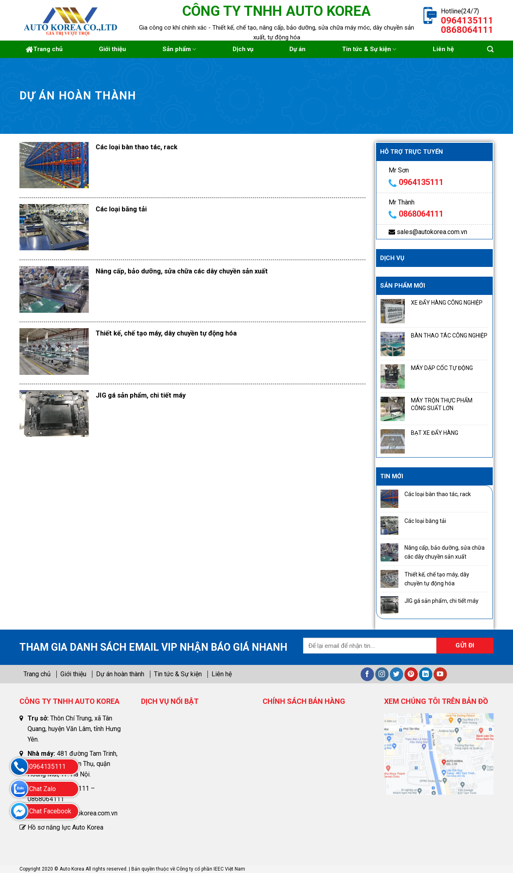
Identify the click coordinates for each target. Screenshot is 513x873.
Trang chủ (44, 49)
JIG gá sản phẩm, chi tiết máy (141, 395)
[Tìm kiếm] (490, 49)
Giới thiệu (112, 49)
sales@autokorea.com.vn (432, 232)
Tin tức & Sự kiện (369, 49)
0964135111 (421, 182)
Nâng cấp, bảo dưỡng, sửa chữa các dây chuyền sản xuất (182, 271)
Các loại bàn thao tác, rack (136, 147)
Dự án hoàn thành (120, 674)
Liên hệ (443, 49)
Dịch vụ (243, 49)
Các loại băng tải (121, 209)
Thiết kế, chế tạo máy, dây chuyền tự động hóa (166, 333)
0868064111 (421, 214)
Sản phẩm (179, 49)
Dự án (297, 49)
